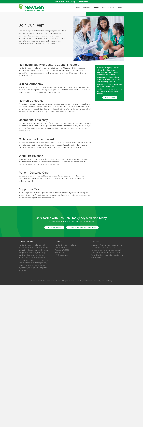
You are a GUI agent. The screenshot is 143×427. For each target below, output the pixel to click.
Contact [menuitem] (120, 8)
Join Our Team (110, 98)
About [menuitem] (78, 8)
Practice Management (54, 227)
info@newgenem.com (62, 255)
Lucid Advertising (106, 281)
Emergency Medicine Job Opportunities (82, 227)
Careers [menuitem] (96, 8)
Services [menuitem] (86, 8)
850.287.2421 (64, 2)
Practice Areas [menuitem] (108, 8)
